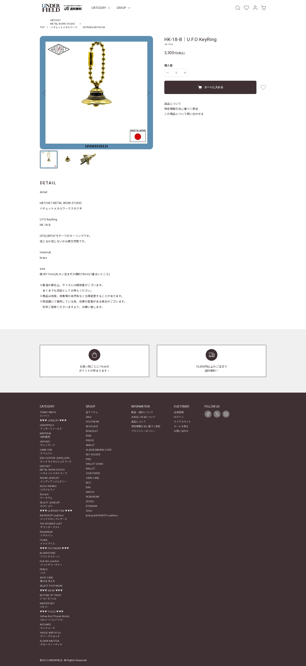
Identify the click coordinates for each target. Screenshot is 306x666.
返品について (172, 103)
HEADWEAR (92, 496)
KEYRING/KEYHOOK (94, 27)
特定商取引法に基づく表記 (181, 108)
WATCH (90, 492)
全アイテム (92, 412)
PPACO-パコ (44, 571)
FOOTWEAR (92, 421)
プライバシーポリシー (143, 431)
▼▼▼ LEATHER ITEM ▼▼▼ (56, 510)
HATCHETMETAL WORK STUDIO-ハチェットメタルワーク (63, 24)
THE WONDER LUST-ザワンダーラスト (51, 525)
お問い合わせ (181, 431)
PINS (88, 459)
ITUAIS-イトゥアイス (47, 542)
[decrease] (167, 73)
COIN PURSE (93, 473)
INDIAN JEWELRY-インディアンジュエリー (53, 480)
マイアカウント (182, 421)
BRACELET (92, 431)
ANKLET (90, 445)
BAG (88, 487)
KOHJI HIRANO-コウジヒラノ (48, 488)
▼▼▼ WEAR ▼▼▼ (51, 590)
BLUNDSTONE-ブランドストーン (50, 555)
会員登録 (179, 412)
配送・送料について (142, 412)
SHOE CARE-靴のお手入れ (47, 579)
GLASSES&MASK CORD (99, 449)
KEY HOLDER (93, 454)
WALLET (90, 468)
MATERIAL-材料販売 (45, 435)
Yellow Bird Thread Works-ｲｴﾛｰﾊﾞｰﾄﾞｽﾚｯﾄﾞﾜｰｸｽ (54, 618)
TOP (42, 27)
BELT (88, 482)
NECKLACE (92, 426)
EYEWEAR (91, 506)
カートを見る (181, 426)
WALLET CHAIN (94, 464)
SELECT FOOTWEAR (51, 586)
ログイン (179, 417)
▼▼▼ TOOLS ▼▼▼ (51, 611)
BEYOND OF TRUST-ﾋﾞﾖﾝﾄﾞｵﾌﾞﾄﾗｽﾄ (50, 597)
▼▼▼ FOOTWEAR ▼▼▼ (54, 548)
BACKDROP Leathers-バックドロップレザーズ (53, 517)
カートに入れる (210, 87)
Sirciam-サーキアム (46, 496)
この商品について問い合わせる (184, 113)
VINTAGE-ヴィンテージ (47, 443)
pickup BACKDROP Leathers (102, 515)
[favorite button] (263, 87)
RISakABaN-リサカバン (46, 534)
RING (89, 435)
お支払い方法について (143, 417)
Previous (46, 93)
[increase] (185, 73)
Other (89, 510)
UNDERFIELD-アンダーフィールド (51, 427)
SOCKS (90, 501)
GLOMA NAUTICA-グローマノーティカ (51, 643)
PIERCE (90, 440)
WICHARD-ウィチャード (47, 626)
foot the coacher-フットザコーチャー (51, 563)
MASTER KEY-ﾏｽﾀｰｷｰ (47, 605)
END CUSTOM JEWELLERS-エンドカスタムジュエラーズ (56, 460)
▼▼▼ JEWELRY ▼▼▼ (53, 420)
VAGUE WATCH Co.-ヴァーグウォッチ (50, 634)
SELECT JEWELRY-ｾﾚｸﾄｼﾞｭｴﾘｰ (50, 504)
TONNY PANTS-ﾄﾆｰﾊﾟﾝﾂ (48, 414)
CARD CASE (92, 478)
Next (147, 93)
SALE (89, 417)
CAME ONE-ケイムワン (46, 451)
